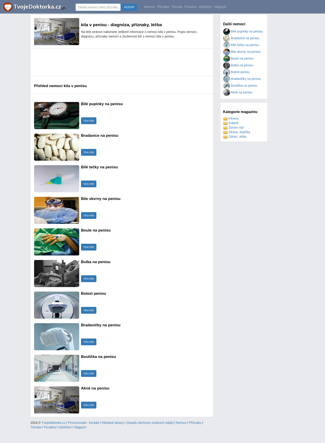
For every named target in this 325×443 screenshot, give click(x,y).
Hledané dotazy (113, 422)
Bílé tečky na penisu (241, 45)
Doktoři (231, 123)
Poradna (190, 7)
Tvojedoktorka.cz (53, 422)
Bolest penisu (236, 72)
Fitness (231, 118)
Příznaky (163, 7)
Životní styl (233, 127)
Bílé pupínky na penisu (243, 31)
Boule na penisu (238, 58)
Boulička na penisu (240, 85)
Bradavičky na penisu (242, 79)
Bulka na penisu (238, 65)
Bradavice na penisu (241, 38)
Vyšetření (205, 7)
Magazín (220, 7)
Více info (89, 120)
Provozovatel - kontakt (84, 422)
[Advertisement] (116, 62)
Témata (177, 7)
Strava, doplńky (236, 132)
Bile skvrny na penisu (242, 51)
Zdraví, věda (234, 136)
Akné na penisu (238, 92)
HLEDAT (129, 7)
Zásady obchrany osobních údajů (150, 422)
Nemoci (149, 7)
